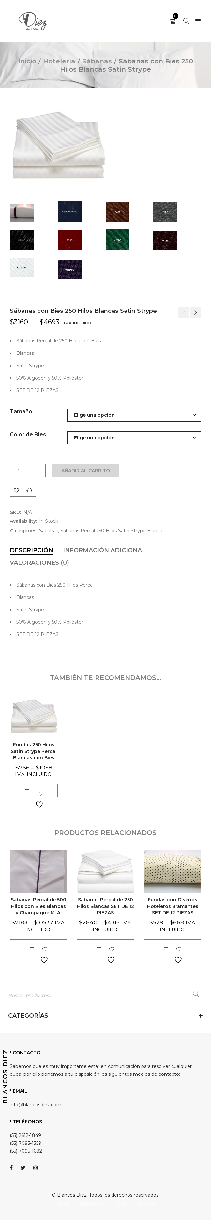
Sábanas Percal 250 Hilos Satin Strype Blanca (111, 531)
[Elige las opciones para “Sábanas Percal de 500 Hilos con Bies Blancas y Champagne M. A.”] (32, 946)
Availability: (23, 521)
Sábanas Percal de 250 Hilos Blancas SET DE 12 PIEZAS (105, 906)
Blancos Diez (72, 1195)
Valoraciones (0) (39, 562)
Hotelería (59, 61)
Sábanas (97, 61)
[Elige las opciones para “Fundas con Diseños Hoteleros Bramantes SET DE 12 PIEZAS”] (166, 946)
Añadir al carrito (86, 471)
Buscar (196, 995)
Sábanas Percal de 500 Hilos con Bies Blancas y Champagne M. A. (38, 906)
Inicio (27, 61)
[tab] (31, 550)
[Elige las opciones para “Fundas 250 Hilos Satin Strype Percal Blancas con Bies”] (27, 791)
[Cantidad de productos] (18, 470)
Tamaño (21, 412)
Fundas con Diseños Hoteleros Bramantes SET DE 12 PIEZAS (172, 906)
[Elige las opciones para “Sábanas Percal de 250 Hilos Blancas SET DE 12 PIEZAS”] (99, 946)
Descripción (31, 550)
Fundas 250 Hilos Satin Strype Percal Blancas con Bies (34, 751)
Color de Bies (28, 434)
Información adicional (104, 550)
